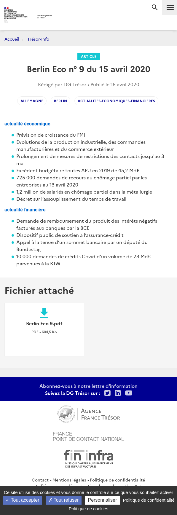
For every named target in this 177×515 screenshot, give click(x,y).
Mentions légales (69, 480)
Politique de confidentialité (117, 480)
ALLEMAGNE (31, 100)
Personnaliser (102, 500)
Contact (40, 480)
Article (88, 56)
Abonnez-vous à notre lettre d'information (88, 385)
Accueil (11, 39)
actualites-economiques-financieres (116, 100)
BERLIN (60, 100)
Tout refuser (64, 500)
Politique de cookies (88, 508)
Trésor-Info (38, 39)
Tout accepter (22, 500)
